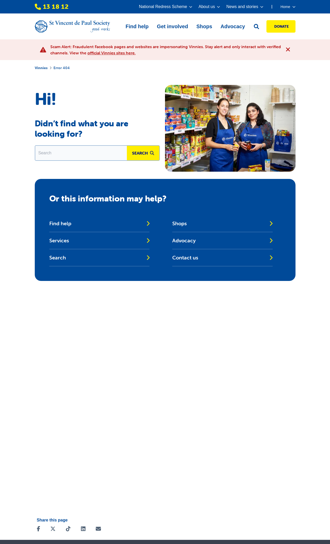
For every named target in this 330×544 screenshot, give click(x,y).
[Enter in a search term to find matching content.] (81, 153)
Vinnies (41, 68)
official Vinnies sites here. (111, 52)
